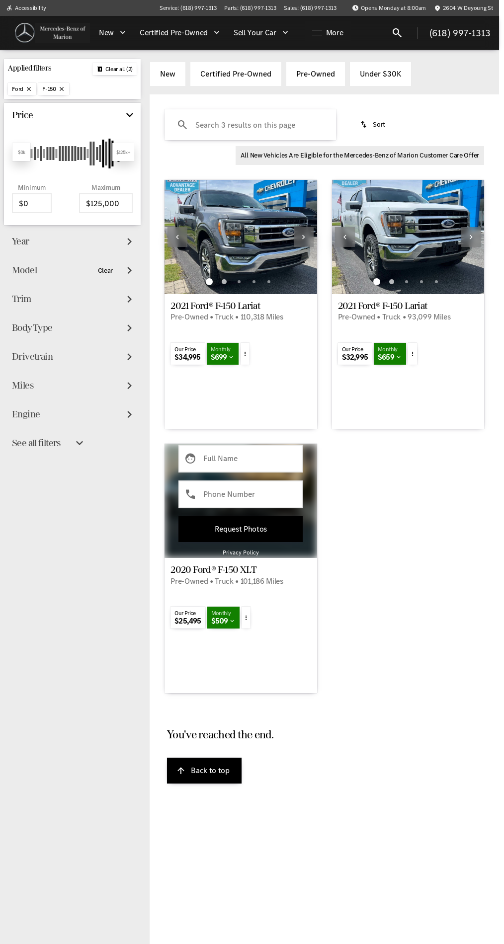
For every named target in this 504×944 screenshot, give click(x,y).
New (167, 74)
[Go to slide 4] (254, 282)
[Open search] (397, 33)
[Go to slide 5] (269, 282)
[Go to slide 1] (209, 282)
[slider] (21, 152)
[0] (32, 203)
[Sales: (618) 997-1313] (310, 8)
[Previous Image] (177, 237)
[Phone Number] (240, 494)
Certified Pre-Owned (235, 74)
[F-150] (53, 89)
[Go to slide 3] (239, 282)
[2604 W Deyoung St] (463, 8)
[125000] (106, 203)
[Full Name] (240, 458)
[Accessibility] (26, 8)
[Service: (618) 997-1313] (188, 8)
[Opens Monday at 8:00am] (389, 8)
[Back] (114, 69)
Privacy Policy (241, 552)
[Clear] (105, 271)
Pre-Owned (315, 74)
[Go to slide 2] (224, 282)
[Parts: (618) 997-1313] (250, 8)
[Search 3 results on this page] (250, 124)
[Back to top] (204, 771)
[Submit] (240, 529)
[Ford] (22, 89)
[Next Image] (304, 237)
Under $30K (380, 74)
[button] (176, 237)
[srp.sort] (373, 125)
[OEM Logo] (25, 33)
